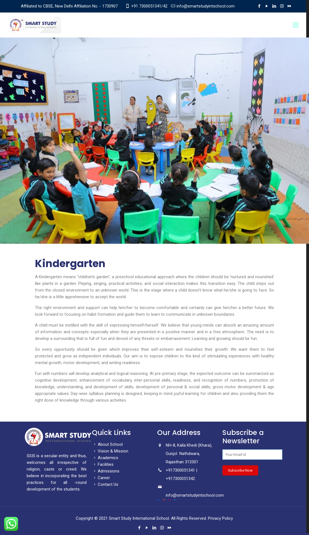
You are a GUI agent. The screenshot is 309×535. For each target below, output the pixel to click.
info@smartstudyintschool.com (206, 6)
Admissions (105, 471)
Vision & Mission (110, 451)
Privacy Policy (220, 518)
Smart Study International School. (139, 518)
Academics (105, 457)
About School (107, 444)
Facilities (103, 464)
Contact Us (105, 484)
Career (101, 477)
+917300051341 (180, 470)
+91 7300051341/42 (149, 6)
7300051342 (184, 478)
